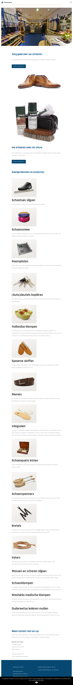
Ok (36, 682)
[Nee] (71, 681)
